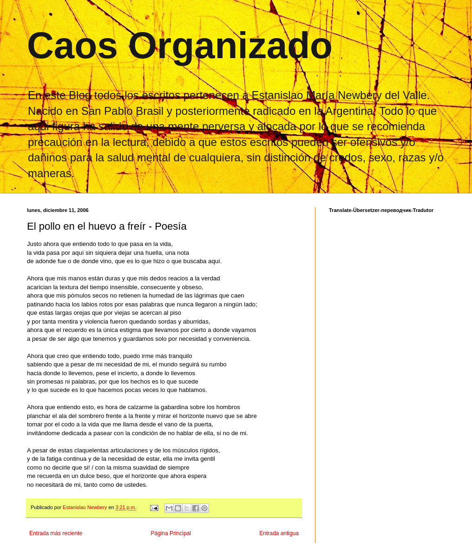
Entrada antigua (279, 533)
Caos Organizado (180, 45)
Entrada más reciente (55, 533)
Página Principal (171, 533)
